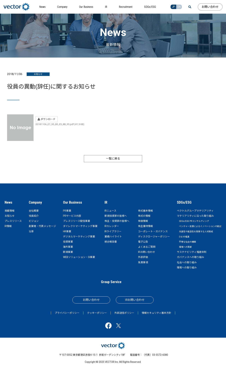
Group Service (111, 282)
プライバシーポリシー (67, 312)
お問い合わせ (210, 6)
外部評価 (143, 257)
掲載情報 (9, 210)
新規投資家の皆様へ (116, 215)
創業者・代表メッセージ (42, 226)
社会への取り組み (187, 262)
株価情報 (143, 221)
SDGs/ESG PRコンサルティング (194, 221)
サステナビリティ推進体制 (191, 252)
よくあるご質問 (146, 246)
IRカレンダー (112, 226)
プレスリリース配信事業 (76, 221)
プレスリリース (13, 221)
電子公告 (143, 241)
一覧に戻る (113, 158)
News (8, 202)
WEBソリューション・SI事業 (79, 257)
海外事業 (68, 246)
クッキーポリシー (97, 312)
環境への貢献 (185, 247)
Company (35, 202)
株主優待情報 (145, 226)
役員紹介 (34, 215)
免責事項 (143, 262)
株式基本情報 (145, 210)
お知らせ (9, 215)
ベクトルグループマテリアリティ (195, 210)
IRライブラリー (113, 231)
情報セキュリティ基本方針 (156, 312)
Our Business (72, 202)
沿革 (31, 231)
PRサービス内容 (72, 215)
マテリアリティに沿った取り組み (195, 215)
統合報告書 (111, 241)
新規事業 (68, 252)
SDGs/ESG (184, 202)
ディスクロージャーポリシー (154, 236)
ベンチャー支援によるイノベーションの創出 (200, 226)
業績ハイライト (113, 236)
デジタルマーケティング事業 (79, 236)
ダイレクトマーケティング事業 (80, 226)
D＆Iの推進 (184, 236)
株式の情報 (144, 215)
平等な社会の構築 (187, 242)
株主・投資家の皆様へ (117, 221)
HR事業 (67, 231)
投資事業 (68, 241)
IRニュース (110, 210)
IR (106, 202)
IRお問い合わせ (146, 252)
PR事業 (67, 210)
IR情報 (8, 226)
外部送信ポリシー (124, 312)
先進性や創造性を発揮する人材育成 (196, 231)
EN (179, 6)
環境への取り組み (187, 267)
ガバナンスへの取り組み (190, 257)
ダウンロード (46, 119)
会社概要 (34, 210)
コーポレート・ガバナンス (153, 231)
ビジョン (34, 221)
